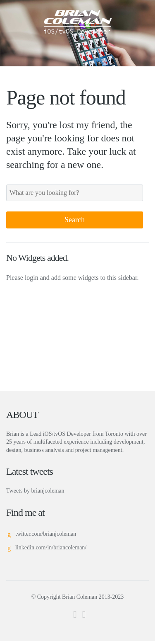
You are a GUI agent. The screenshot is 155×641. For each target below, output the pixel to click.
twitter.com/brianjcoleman (45, 534)
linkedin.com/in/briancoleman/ (50, 547)
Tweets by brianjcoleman (35, 491)
